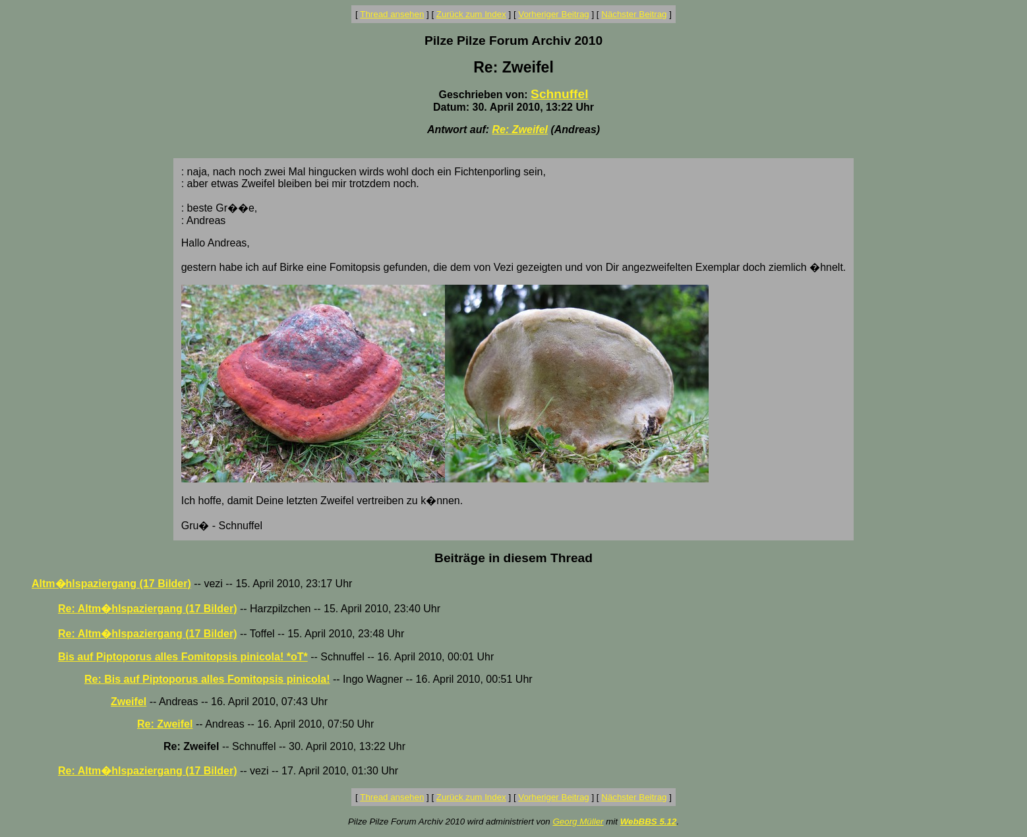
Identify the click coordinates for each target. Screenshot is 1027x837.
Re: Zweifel (520, 129)
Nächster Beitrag (633, 14)
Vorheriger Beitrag (553, 14)
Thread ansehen (392, 14)
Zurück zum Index (471, 14)
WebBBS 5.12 (648, 821)
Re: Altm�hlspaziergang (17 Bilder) (147, 608)
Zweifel (128, 701)
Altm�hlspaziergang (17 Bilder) (111, 583)
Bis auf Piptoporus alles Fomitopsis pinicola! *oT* (183, 656)
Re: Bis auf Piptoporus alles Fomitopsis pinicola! (207, 679)
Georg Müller (577, 821)
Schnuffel (559, 94)
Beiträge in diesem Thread (513, 558)
